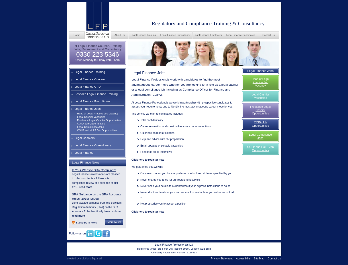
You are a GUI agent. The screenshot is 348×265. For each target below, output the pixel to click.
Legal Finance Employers (208, 35)
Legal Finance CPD (87, 86)
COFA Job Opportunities (91, 123)
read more (85, 187)
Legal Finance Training (143, 35)
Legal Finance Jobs (87, 108)
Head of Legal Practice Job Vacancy (97, 113)
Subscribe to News (86, 222)
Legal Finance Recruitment (92, 101)
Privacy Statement (222, 258)
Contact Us (268, 35)
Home (77, 35)
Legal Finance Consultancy (175, 35)
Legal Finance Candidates (240, 35)
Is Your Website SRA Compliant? (94, 170)
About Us (120, 35)
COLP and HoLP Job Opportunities (97, 130)
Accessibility (243, 258)
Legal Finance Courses (90, 79)
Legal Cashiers (84, 138)
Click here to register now (147, 159)
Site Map (259, 258)
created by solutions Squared (84, 258)
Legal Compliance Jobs (90, 127)
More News (114, 222)
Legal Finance (83, 152)
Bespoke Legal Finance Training (96, 94)
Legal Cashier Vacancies (91, 117)
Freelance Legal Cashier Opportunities (99, 120)
